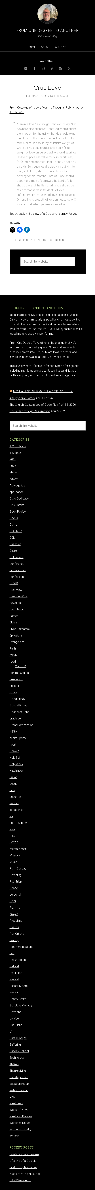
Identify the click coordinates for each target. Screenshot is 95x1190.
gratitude (15, 718)
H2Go (13, 731)
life (11, 816)
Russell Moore (19, 986)
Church (14, 550)
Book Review (18, 511)
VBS (12, 1097)
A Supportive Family (22, 398)
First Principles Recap (23, 1167)
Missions (15, 855)
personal (15, 894)
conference (17, 563)
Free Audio (16, 679)
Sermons (15, 1012)
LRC (12, 836)
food (13, 661)
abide (13, 472)
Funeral (14, 686)
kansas (14, 803)
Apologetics (17, 485)
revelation (16, 973)
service (14, 1018)
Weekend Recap (20, 1123)
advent (14, 479)
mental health (18, 849)
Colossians (17, 557)
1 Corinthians (18, 446)
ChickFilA (20, 666)
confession (17, 577)
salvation (15, 992)
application (17, 492)
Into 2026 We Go (20, 1180)
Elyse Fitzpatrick (20, 629)
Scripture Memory (21, 1005)
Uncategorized (19, 1077)
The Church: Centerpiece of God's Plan (34, 404)
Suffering (15, 1044)
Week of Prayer (19, 1110)
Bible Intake (17, 505)
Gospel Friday (18, 705)
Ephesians (16, 635)
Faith (13, 648)
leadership (16, 810)
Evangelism (17, 642)
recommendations (21, 946)
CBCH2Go (16, 531)
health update (18, 738)
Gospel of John (19, 712)
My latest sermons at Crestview (43, 391)
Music (13, 862)
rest (12, 953)
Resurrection (18, 960)
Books (14, 518)
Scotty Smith (18, 999)
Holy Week (16, 764)
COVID (14, 583)
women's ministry (20, 1129)
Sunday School (19, 1051)
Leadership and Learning (25, 1154)
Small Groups (18, 1038)
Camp (13, 524)
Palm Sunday (18, 868)
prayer (14, 914)
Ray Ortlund (17, 933)
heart (13, 744)
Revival (14, 979)
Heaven (14, 751)
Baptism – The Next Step (25, 1174)
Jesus (13, 783)
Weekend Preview (21, 1116)
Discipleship (17, 609)
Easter (14, 616)
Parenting (16, 875)
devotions (16, 603)
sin (11, 1031)
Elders (13, 622)
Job (12, 790)
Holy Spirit (16, 757)
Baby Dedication (20, 498)
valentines (57, 240)
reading (14, 940)
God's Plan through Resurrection (30, 411)
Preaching (16, 920)
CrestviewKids (19, 596)
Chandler (15, 544)
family (13, 655)
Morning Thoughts (53, 107)
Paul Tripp (16, 881)
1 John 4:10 (17, 112)
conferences (18, 570)
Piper (13, 901)
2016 (13, 459)
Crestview (16, 590)
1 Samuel (16, 453)
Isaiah (13, 777)
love (45, 240)
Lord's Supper (18, 823)
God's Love (33, 240)
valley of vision (19, 1090)
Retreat (14, 966)
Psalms (14, 927)
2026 (13, 466)
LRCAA (14, 842)
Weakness (16, 1103)
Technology (17, 1057)
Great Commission (21, 725)
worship (15, 1136)
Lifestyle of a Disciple (23, 1160)
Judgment (16, 796)
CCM (13, 537)
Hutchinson (17, 770)
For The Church (19, 673)
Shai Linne (16, 1025)
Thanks (14, 1064)
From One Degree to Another (47, 30)
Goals (13, 692)
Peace (14, 888)
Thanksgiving (18, 1070)
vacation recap (19, 1083)
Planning (15, 907)
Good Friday (17, 699)
